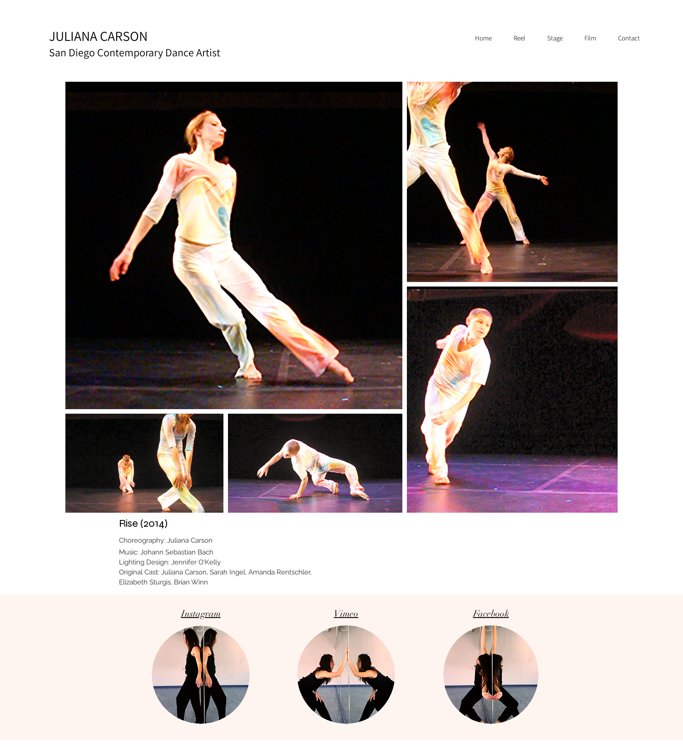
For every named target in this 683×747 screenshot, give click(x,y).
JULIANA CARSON (134, 43)
